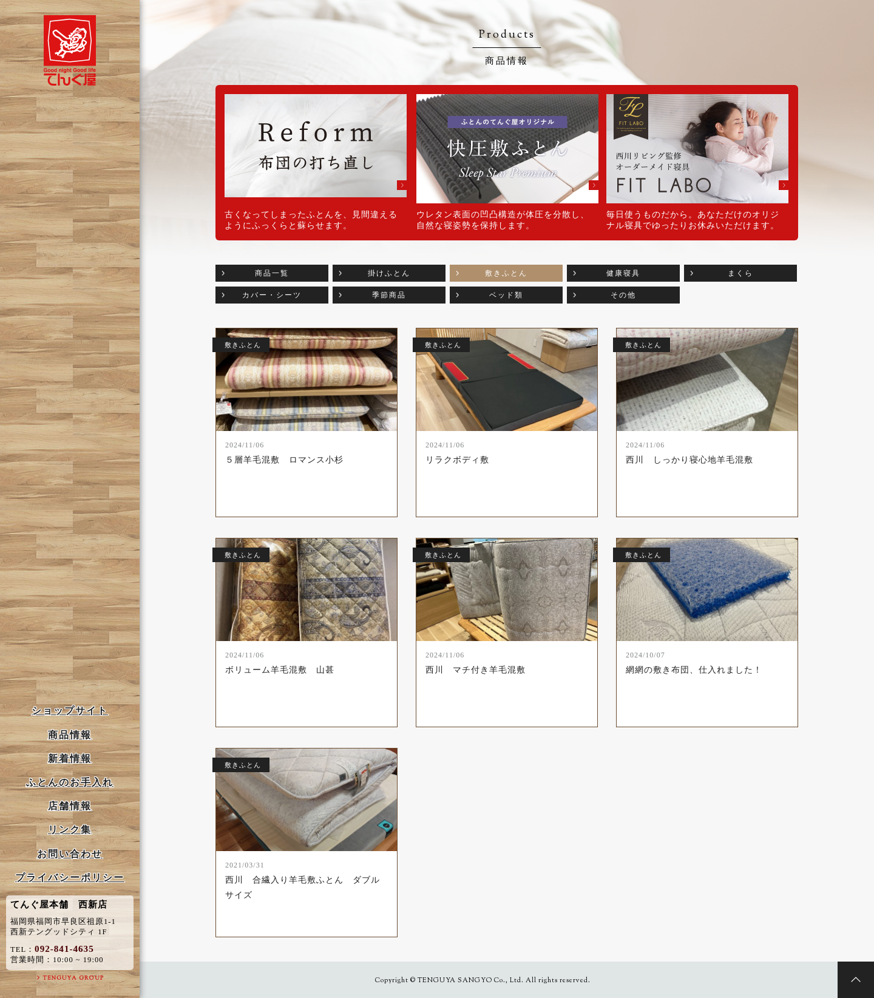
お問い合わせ (70, 854)
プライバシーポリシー (69, 877)
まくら (740, 273)
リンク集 (70, 829)
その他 (623, 295)
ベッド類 (506, 295)
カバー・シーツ (272, 295)
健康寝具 (623, 273)
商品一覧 (272, 273)
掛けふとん (389, 273)
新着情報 (70, 758)
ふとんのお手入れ (69, 782)
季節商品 (389, 295)
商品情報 (70, 735)
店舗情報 (70, 806)
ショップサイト (70, 710)
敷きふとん (506, 273)
